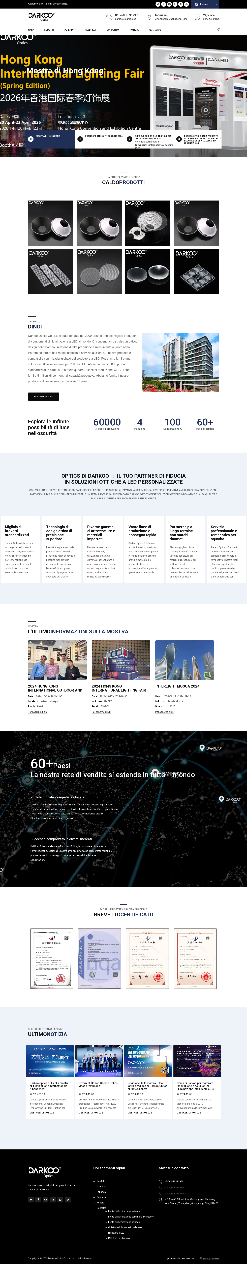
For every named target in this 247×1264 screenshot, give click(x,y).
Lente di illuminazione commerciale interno (131, 1216)
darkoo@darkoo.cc (171, 1187)
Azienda (69, 29)
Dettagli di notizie (42, 1112)
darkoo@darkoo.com (172, 1193)
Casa (31, 30)
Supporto (113, 29)
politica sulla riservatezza (180, 1258)
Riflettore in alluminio (119, 1238)
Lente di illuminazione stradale (124, 1222)
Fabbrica (90, 29)
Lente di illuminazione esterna (124, 1211)
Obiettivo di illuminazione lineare (125, 1227)
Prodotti (101, 1181)
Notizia (134, 29)
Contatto (155, 30)
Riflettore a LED (116, 1232)
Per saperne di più (43, 396)
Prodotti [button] (48, 29)
